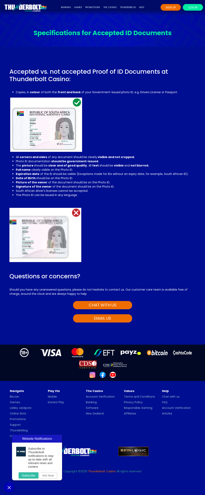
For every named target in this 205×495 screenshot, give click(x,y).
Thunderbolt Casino (102, 471)
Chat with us (171, 397)
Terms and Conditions (139, 397)
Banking (66, 7)
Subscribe (28, 475)
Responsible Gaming (138, 408)
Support (15, 425)
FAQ (165, 402)
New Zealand (95, 413)
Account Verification (100, 397)
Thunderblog (128, 7)
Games (78, 7)
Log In (192, 7)
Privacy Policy (133, 402)
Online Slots (18, 413)
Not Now (48, 475)
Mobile (52, 397)
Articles (167, 413)
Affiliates (130, 413)
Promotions (92, 7)
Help (141, 7)
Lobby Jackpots (20, 408)
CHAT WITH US (103, 305)
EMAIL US (102, 318)
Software (92, 408)
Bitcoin (14, 397)
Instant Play (56, 402)
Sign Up (171, 7)
